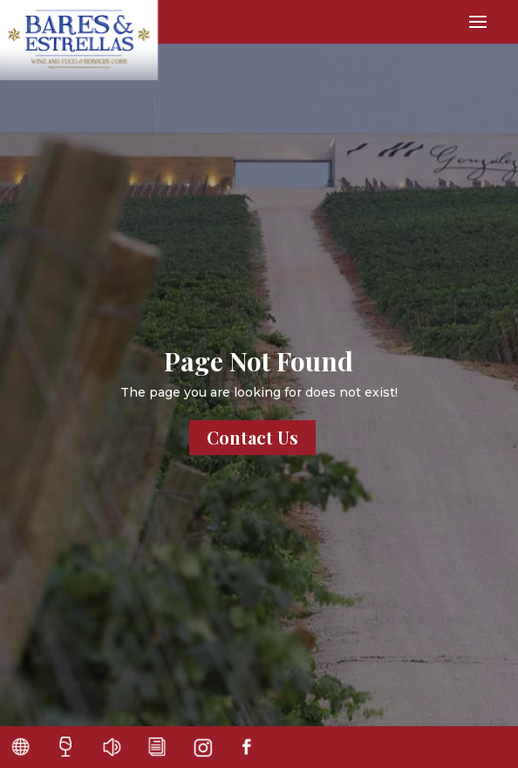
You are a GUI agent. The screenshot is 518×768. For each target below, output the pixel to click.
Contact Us (252, 437)
